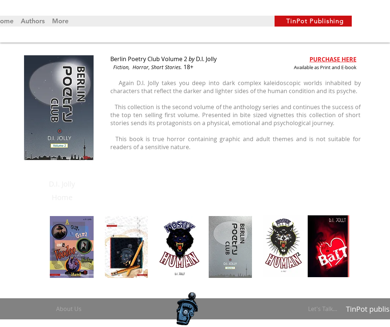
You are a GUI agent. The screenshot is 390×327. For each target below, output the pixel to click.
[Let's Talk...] (323, 309)
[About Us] (70, 309)
